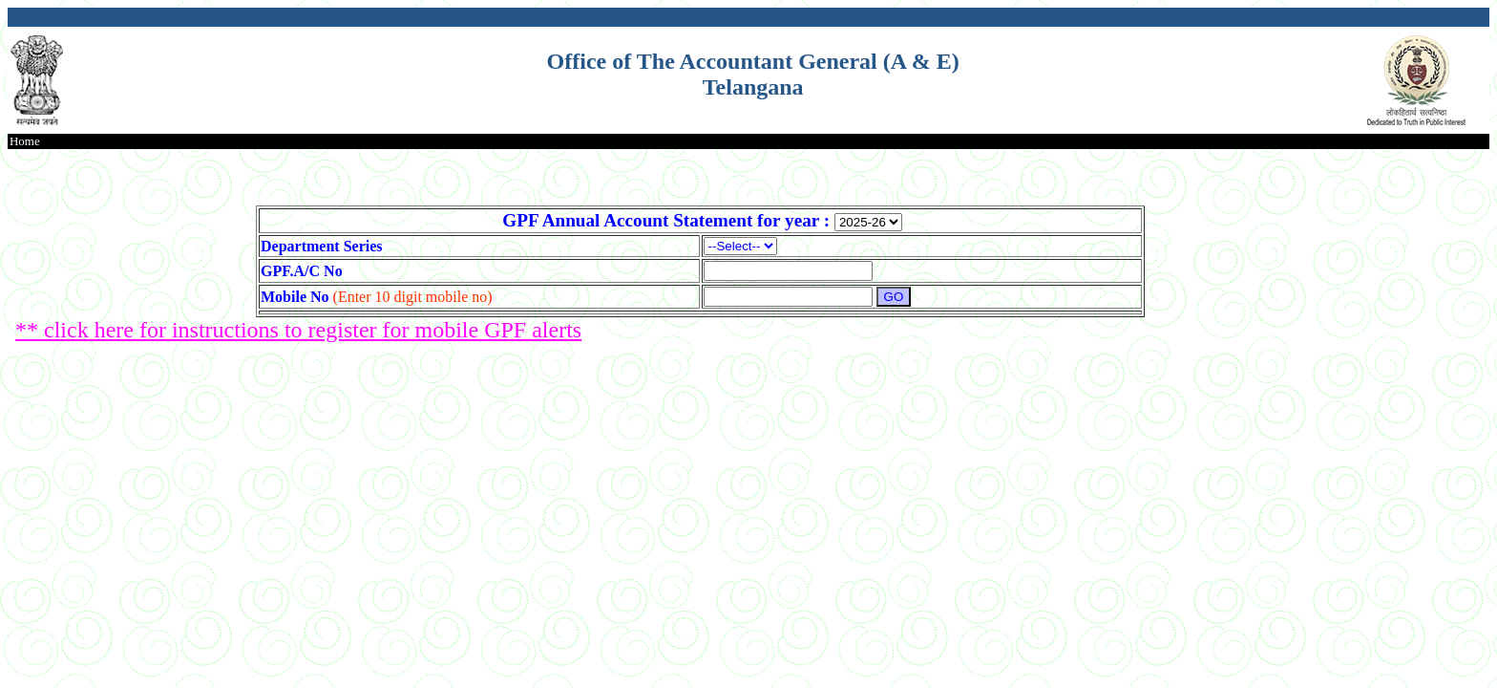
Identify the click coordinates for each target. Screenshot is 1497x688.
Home (25, 141)
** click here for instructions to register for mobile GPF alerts (298, 329)
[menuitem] (25, 141)
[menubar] (25, 141)
